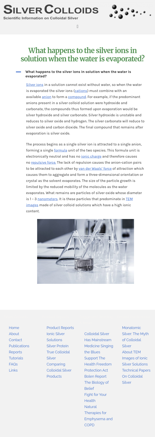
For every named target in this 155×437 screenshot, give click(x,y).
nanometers (48, 199)
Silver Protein (57, 346)
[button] (77, 26)
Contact (15, 340)
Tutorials (16, 358)
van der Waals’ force (95, 168)
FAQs (13, 364)
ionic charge (91, 156)
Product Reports (60, 328)
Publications (19, 346)
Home (14, 328)
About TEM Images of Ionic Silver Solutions (135, 358)
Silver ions (34, 84)
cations (81, 91)
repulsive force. (43, 162)
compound (77, 97)
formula (60, 150)
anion (46, 97)
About (14, 334)
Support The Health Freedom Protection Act (98, 364)
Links (13, 370)
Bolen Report (95, 376)
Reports (15, 352)
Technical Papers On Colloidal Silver (136, 376)
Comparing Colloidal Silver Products (59, 370)
